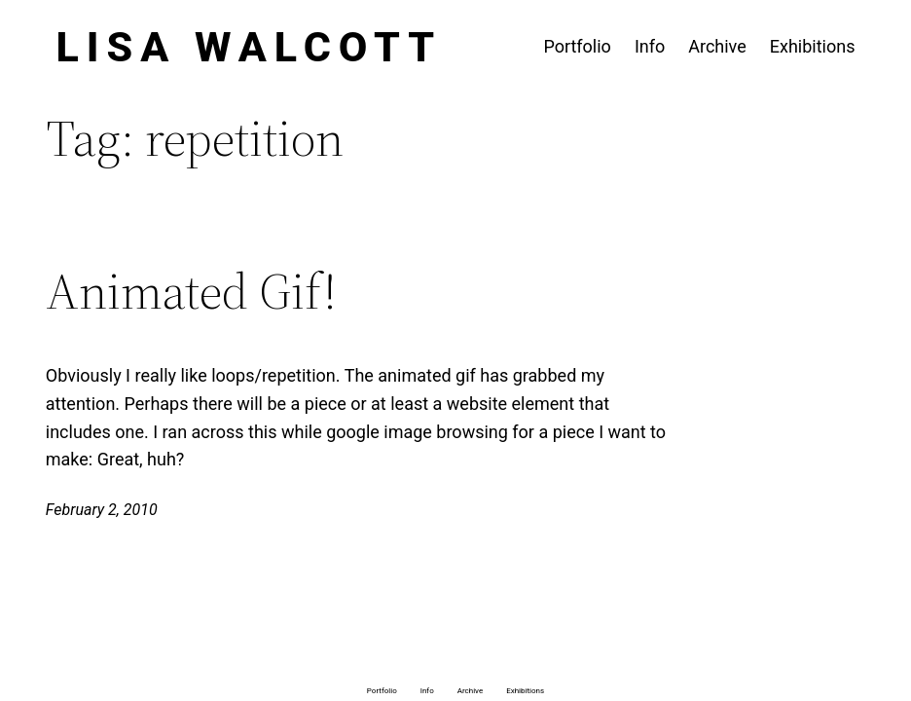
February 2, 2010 (102, 509)
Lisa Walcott (249, 46)
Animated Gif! (191, 291)
